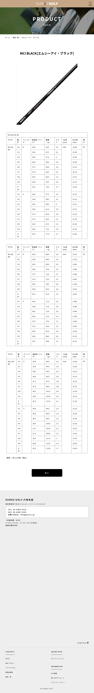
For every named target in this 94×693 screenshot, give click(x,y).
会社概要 (54, 673)
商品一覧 (16, 37)
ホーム (7, 37)
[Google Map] (81, 643)
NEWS (8, 658)
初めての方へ (10, 663)
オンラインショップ (57, 658)
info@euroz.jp (27, 515)
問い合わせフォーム (57, 678)
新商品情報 (9, 672)
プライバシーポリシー (58, 682)
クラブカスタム (11, 667)
